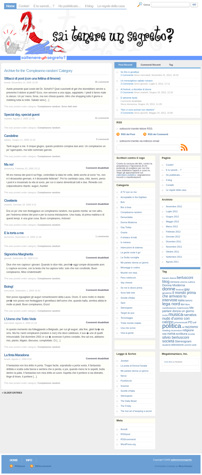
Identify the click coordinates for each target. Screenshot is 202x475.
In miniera (125, 242)
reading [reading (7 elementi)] (166, 330)
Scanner (125, 386)
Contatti (170, 185)
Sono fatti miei (69, 106)
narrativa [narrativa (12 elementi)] (190, 315)
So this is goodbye (130, 72)
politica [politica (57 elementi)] (171, 325)
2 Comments (127, 75)
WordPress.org (128, 444)
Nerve (124, 376)
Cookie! (24, 6)
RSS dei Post (128, 134)
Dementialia (127, 217)
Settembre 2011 (174, 257)
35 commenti (102, 82)
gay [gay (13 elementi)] (187, 289)
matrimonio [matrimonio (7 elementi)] (183, 307)
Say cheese (126, 282)
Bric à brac (126, 207)
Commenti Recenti (151, 65)
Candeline (11, 136)
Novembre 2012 (174, 206)
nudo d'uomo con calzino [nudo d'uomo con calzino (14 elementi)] (176, 320)
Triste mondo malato (131, 323)
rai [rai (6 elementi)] (183, 327)
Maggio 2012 (172, 221)
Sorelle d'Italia (128, 298)
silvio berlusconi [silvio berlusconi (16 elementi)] (175, 337)
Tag (171, 65)
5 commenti (102, 139)
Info (29, 460)
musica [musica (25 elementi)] (175, 314)
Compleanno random (49, 106)
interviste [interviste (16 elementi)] (169, 300)
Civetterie (10, 200)
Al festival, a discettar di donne (136, 89)
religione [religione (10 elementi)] (188, 330)
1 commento (102, 236)
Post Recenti (125, 65)
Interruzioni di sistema (132, 247)
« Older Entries (12, 392)
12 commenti (102, 118)
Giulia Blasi (168, 362)
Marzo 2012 (172, 226)
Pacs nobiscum (128, 277)
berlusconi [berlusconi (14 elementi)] (185, 278)
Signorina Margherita (18, 254)
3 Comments (127, 84)
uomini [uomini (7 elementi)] (187, 344)
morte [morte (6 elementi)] (165, 315)
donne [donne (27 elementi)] (168, 288)
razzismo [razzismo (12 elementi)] (191, 327)
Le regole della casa (110, 6)
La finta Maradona (16, 355)
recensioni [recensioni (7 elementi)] (176, 330)
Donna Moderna (129, 222)
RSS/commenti (128, 439)
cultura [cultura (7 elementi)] (191, 282)
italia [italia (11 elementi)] (181, 300)
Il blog (89, 6)
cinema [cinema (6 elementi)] (183, 282)
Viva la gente (127, 333)
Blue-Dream (185, 466)
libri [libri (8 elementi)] (183, 304)
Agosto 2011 (172, 261)
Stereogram (126, 307)
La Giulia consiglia (130, 257)
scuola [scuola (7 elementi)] (191, 333)
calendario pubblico (126, 175)
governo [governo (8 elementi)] (167, 293)
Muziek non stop (129, 272)
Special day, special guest (21, 114)
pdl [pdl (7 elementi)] (194, 322)
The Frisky (126, 406)
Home (10, 6)
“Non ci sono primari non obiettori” (138, 109)
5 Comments (127, 92)
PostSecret (126, 381)
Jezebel (124, 360)
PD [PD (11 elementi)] (190, 322)
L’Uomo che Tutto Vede (20, 319)
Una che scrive (128, 328)
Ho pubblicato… (70, 6)
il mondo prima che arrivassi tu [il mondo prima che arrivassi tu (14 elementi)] (179, 294)
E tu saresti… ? (43, 6)
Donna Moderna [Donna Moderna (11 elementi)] (173, 285)
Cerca (147, 5)
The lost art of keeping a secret (136, 411)
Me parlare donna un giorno (134, 262)
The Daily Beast (129, 401)
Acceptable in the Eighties (134, 197)
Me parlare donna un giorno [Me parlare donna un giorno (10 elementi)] (178, 309)
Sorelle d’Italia (128, 391)
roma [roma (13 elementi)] (171, 334)
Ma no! (9, 164)
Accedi (124, 429)
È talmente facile (129, 98)
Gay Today (126, 227)
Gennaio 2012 (173, 236)
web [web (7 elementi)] (194, 344)
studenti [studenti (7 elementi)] (166, 344)
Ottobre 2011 (172, 251)
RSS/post (125, 434)
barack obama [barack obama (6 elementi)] (169, 278)
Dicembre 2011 (173, 241)
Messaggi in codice (130, 267)
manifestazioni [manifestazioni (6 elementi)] (169, 308)
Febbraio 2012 (173, 231)
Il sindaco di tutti (129, 237)
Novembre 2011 (174, 246)
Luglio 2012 (172, 211)
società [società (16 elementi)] (168, 341)
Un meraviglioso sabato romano (137, 80)
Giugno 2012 (172, 216)
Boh (123, 202)
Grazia (124, 232)
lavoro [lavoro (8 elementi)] (189, 300)
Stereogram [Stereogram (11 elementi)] (183, 341)
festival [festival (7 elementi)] (179, 289)
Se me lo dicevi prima (131, 287)
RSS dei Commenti (158, 134)
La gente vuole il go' (131, 252)
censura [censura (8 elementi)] (174, 281)
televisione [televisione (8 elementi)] (177, 344)
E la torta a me (13, 233)
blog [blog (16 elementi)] (165, 281)
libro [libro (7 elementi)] (187, 304)
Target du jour (127, 313)
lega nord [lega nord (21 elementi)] (171, 303)
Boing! (8, 286)
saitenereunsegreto (181, 459)
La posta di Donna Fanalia (134, 365)
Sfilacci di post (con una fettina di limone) (32, 78)
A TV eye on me (129, 192)
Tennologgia (127, 318)
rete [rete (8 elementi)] (164, 333)
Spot (123, 303)
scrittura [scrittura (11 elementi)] (181, 333)
